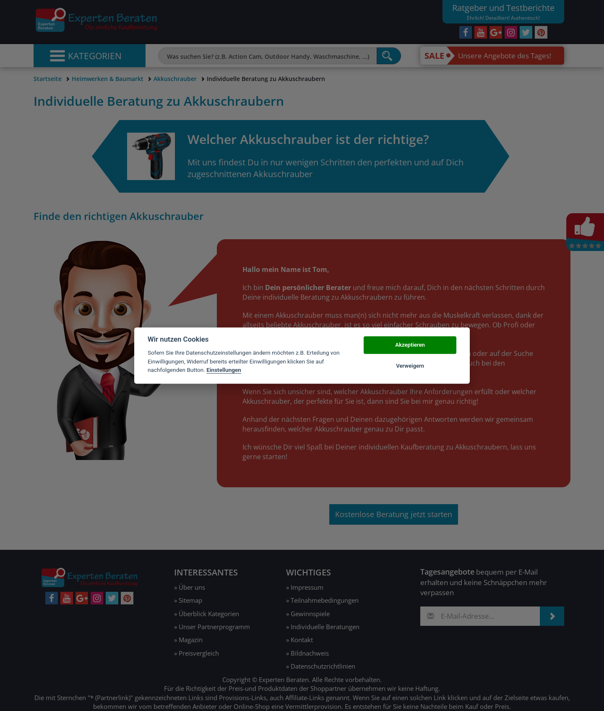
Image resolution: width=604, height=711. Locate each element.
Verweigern (410, 366)
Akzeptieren (409, 345)
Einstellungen (223, 369)
